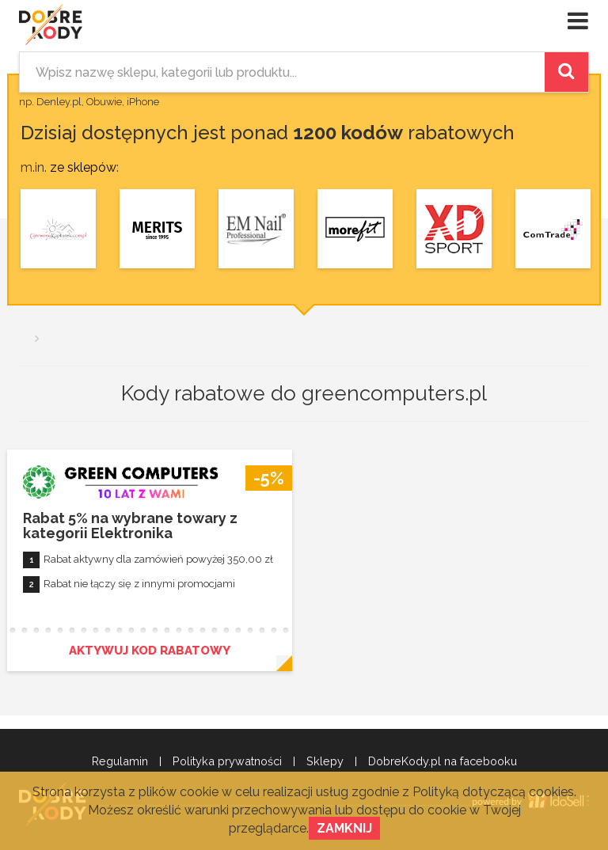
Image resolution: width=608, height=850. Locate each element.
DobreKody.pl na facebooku (442, 761)
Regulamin (120, 761)
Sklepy (325, 761)
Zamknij (344, 828)
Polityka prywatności (227, 761)
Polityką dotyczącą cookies (493, 791)
